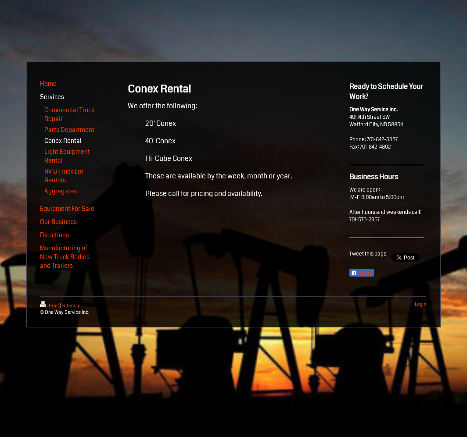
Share (361, 273)
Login (420, 304)
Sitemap (71, 305)
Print (50, 305)
